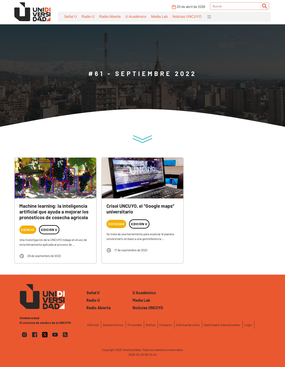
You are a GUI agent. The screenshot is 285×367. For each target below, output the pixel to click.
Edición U (49, 229)
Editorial (93, 325)
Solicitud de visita (188, 325)
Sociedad (116, 224)
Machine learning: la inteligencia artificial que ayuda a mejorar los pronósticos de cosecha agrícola (53, 211)
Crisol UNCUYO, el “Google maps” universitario (140, 208)
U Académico (135, 17)
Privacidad (134, 325)
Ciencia (27, 229)
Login (248, 325)
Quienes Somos (113, 325)
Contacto (165, 325)
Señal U (70, 17)
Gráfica (150, 325)
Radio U (88, 17)
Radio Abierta (110, 17)
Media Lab (159, 17)
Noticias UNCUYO (186, 17)
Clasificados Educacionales (222, 325)
